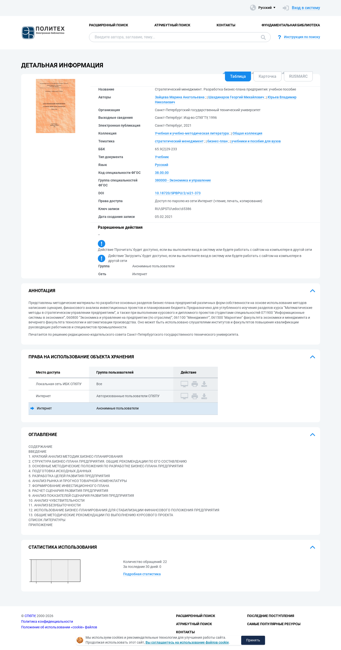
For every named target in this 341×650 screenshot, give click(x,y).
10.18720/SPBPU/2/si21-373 (178, 193)
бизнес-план (217, 141)
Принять (253, 640)
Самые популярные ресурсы (273, 624)
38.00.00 (162, 173)
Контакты (226, 25)
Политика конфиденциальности (47, 621)
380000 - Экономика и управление (183, 180)
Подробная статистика (142, 574)
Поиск (263, 37)
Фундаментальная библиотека (291, 25)
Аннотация (42, 290)
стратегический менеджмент (179, 141)
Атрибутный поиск (172, 25)
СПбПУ (30, 616)
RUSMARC (298, 76)
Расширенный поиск (108, 25)
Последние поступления (270, 616)
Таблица (238, 76)
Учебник (162, 157)
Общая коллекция (247, 133)
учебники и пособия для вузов (256, 141)
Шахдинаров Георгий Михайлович (236, 97)
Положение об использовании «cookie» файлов (59, 627)
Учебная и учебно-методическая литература (192, 133)
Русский (161, 165)
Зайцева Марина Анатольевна (180, 97)
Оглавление (43, 434)
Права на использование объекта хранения (81, 356)
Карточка (267, 76)
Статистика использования (63, 547)
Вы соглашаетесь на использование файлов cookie (187, 642)
